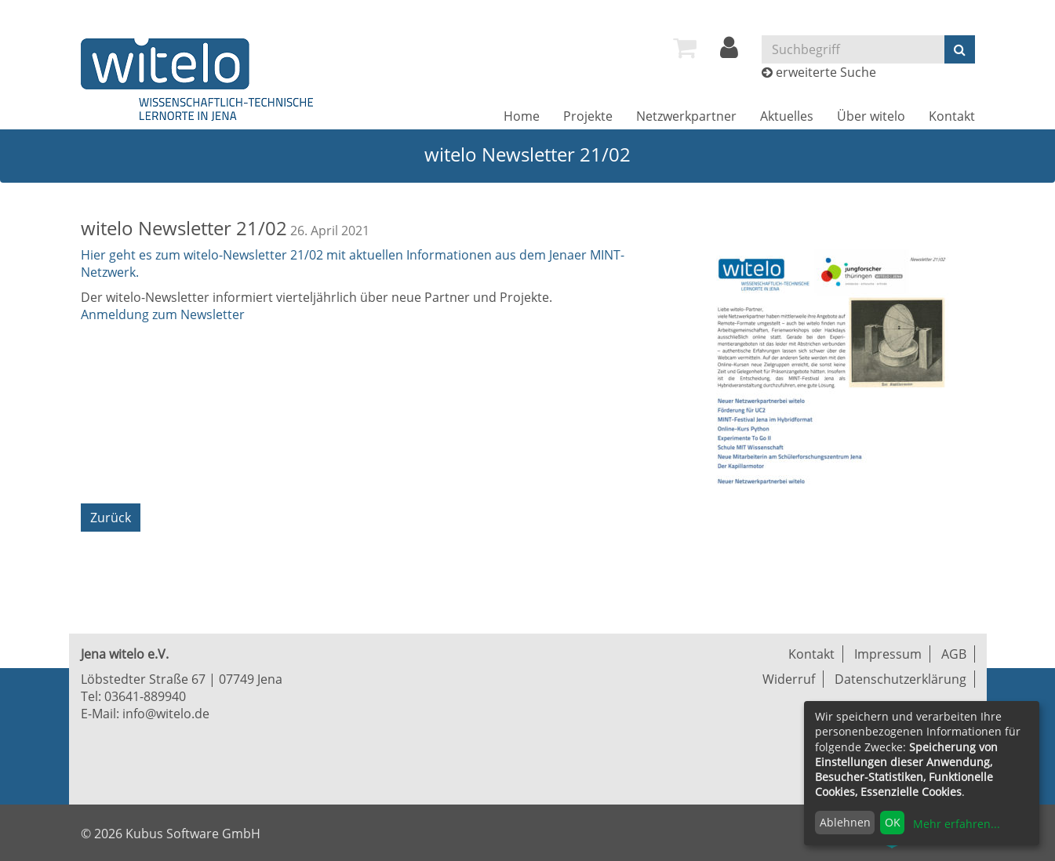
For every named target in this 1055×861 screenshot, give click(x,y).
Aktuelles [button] (786, 116)
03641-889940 (145, 696)
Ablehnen (845, 822)
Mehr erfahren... (956, 823)
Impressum (888, 654)
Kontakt (952, 116)
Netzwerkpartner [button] (686, 116)
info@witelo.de (165, 713)
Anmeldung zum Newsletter (163, 314)
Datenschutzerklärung (900, 679)
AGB (953, 654)
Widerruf (788, 679)
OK (892, 822)
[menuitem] (685, 47)
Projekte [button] (588, 116)
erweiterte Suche (826, 72)
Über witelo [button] (871, 116)
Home (522, 116)
